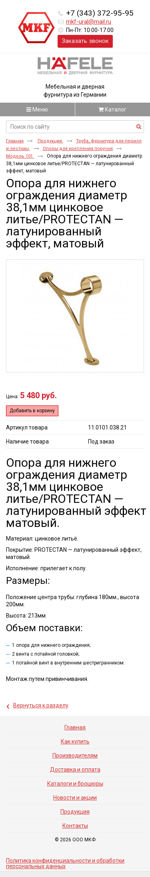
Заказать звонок (85, 41)
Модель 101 (20, 156)
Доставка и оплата (75, 769)
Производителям (75, 755)
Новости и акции (75, 797)
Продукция (50, 141)
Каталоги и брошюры (75, 783)
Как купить (75, 741)
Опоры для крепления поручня (78, 148)
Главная (15, 141)
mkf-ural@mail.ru (88, 21)
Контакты (75, 825)
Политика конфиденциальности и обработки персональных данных (65, 863)
